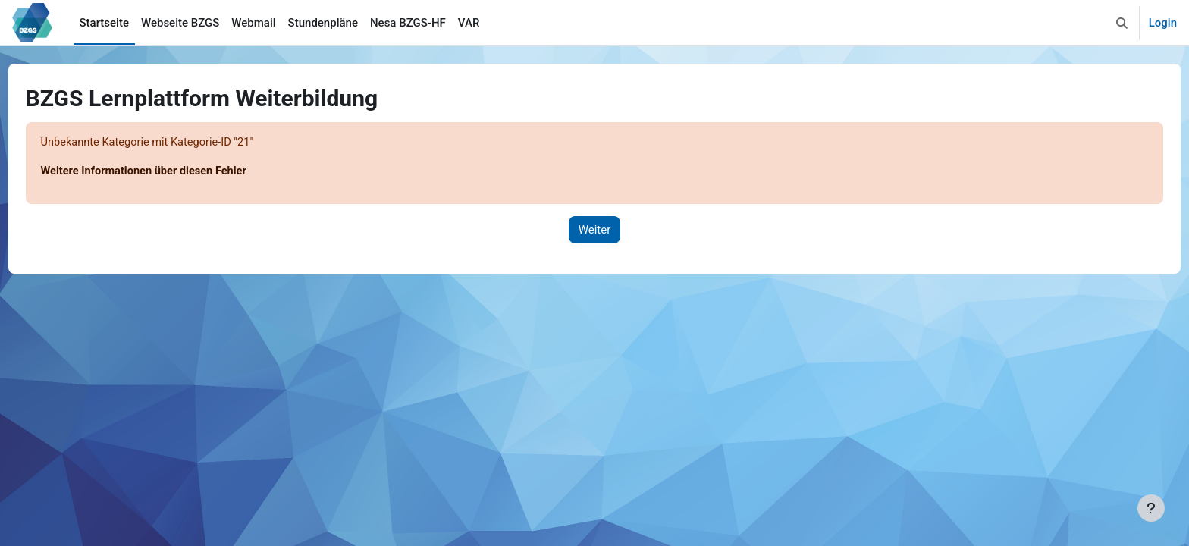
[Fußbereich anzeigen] (1151, 508)
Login (1163, 23)
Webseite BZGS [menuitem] (180, 23)
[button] (1122, 23)
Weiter (595, 230)
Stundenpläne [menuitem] (323, 23)
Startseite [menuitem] (104, 23)
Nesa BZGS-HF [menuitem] (408, 23)
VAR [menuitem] (469, 23)
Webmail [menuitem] (253, 23)
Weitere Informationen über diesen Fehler (175, 172)
